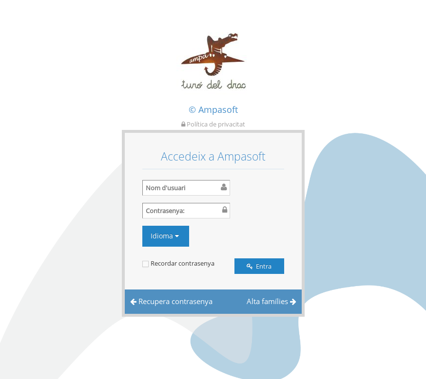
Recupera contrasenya (171, 301)
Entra (259, 266)
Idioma (165, 235)
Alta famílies (271, 301)
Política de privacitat (213, 124)
